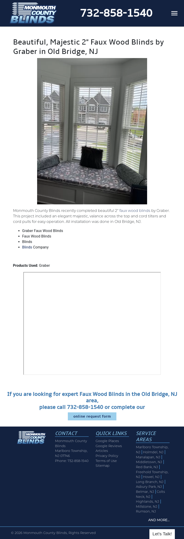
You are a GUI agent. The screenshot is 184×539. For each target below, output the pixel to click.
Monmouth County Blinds (45, 533)
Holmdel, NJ (153, 452)
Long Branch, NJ (149, 482)
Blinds (27, 247)
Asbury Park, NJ (149, 487)
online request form (92, 416)
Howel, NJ (151, 477)
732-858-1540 (116, 13)
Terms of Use (106, 461)
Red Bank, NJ (147, 467)
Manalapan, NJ (148, 457)
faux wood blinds (134, 210)
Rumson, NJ (146, 511)
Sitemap (103, 466)
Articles (102, 451)
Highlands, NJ (147, 501)
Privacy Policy (107, 456)
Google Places (107, 441)
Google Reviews (109, 446)
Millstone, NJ (146, 506)
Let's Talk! (162, 533)
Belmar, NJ (145, 492)
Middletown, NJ (149, 462)
